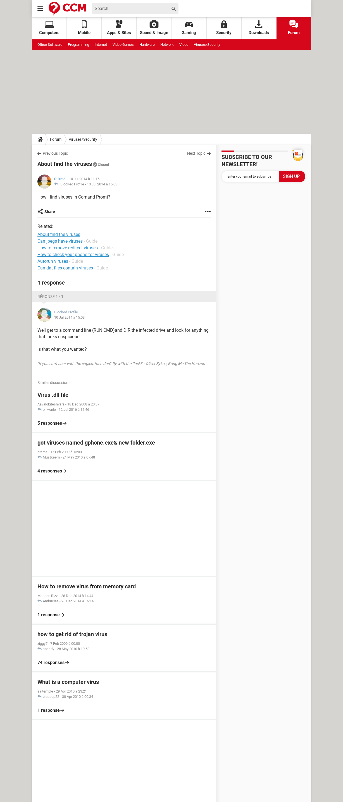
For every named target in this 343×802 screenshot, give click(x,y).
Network (167, 44)
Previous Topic (55, 153)
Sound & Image (154, 27)
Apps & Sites (119, 27)
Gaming (189, 27)
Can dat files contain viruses (65, 268)
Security (224, 27)
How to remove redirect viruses (67, 247)
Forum (294, 27)
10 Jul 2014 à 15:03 (102, 184)
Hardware (147, 44)
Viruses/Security (207, 44)
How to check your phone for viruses (73, 254)
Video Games (123, 44)
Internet (101, 44)
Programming (78, 44)
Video (183, 44)
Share (49, 211)
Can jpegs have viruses (60, 241)
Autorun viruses (52, 261)
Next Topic (196, 153)
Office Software (49, 44)
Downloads (259, 27)
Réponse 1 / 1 (50, 296)
